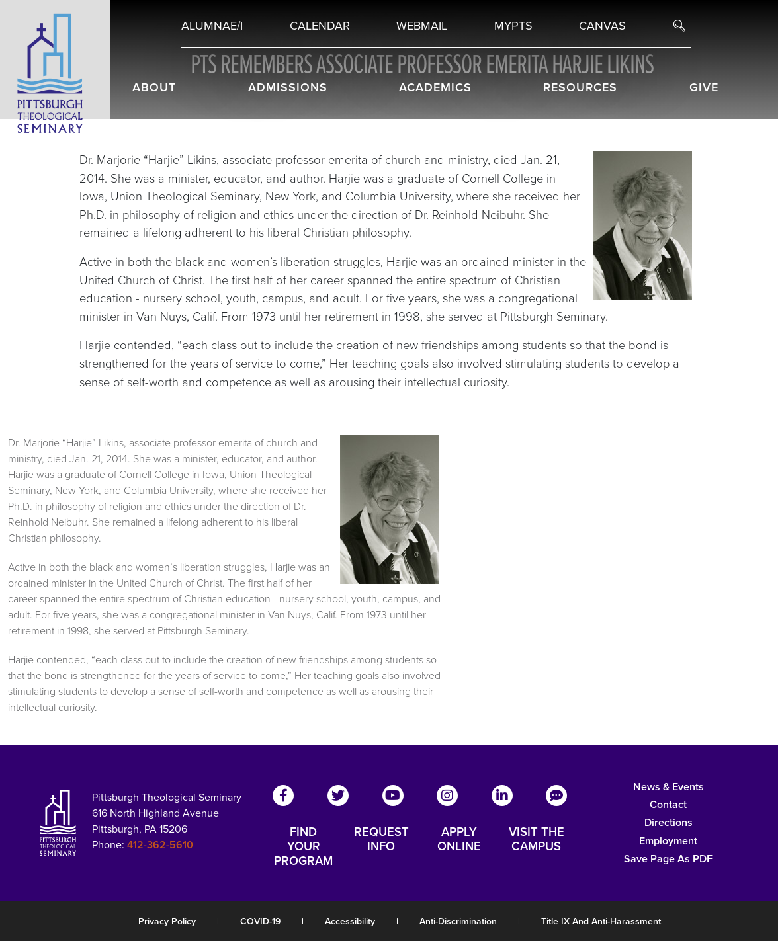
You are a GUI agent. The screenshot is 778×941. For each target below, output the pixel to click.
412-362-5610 (160, 844)
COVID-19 (260, 921)
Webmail (421, 25)
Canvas (602, 25)
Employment (668, 841)
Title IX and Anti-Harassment (601, 921)
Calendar (320, 25)
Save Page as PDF (668, 858)
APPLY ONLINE (459, 840)
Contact (668, 804)
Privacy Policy (167, 921)
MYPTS (513, 25)
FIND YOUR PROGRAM (303, 846)
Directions (668, 822)
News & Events (668, 786)
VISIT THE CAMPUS (536, 840)
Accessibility (350, 921)
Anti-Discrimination (458, 921)
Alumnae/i (212, 25)
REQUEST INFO (381, 840)
